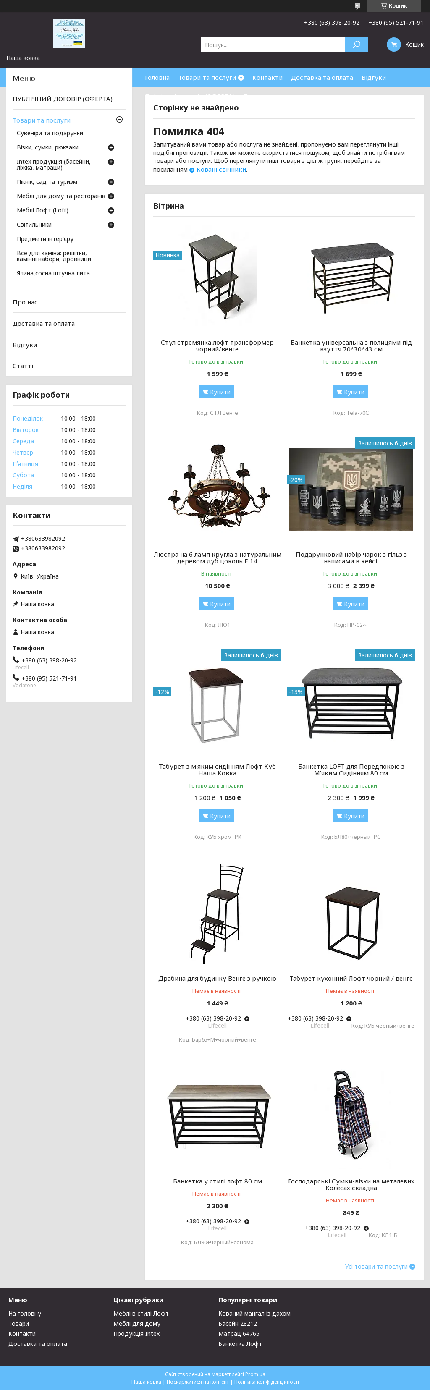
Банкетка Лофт (240, 1344)
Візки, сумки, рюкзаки (48, 147)
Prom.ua (255, 1374)
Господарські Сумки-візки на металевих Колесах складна (351, 1184)
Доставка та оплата (322, 77)
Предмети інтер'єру (45, 239)
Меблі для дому (136, 1323)
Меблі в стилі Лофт (141, 1313)
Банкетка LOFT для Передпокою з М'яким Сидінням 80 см (351, 769)
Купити (220, 392)
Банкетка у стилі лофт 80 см (217, 1181)
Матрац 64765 (239, 1334)
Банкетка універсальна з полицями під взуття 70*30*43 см (351, 345)
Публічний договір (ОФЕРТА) (190, 96)
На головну (24, 1313)
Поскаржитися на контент (198, 1381)
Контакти (267, 77)
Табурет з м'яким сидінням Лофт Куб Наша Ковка (217, 769)
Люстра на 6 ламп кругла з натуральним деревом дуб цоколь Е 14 (217, 557)
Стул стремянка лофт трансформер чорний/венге (217, 345)
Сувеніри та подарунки (50, 133)
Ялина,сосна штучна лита (53, 273)
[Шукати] (356, 44)
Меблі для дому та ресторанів (61, 196)
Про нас (255, 96)
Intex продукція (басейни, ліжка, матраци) (54, 165)
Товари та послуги (207, 77)
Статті (23, 365)
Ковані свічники (221, 169)
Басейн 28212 (237, 1323)
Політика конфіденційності (266, 1381)
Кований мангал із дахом (254, 1313)
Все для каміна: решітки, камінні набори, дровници (54, 256)
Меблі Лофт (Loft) (42, 210)
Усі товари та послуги (376, 1266)
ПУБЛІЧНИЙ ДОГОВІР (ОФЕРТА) (63, 98)
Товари (18, 1323)
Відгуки (374, 77)
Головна (157, 77)
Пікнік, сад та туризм (47, 182)
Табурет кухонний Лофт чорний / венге (351, 978)
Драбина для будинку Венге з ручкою (217, 978)
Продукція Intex (136, 1334)
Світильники (34, 225)
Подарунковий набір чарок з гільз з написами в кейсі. (351, 557)
